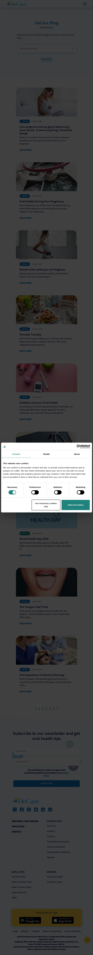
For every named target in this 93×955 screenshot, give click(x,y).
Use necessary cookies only (46, 505)
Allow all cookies (76, 505)
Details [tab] (46, 454)
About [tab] (77, 454)
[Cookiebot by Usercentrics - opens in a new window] (78, 446)
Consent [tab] (16, 454)
